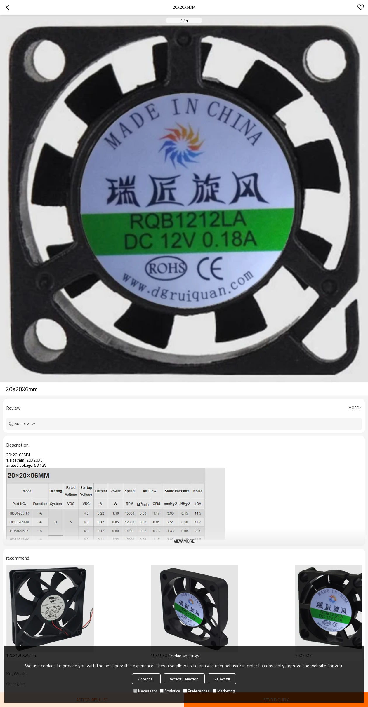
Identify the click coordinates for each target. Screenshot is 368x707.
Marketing (224, 691)
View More (184, 541)
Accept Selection (184, 679)
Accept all (146, 679)
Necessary (145, 691)
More (353, 408)
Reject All (222, 679)
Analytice (170, 691)
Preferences (196, 691)
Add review (25, 423)
